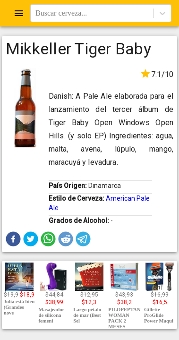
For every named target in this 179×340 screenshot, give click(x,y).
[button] (13, 238)
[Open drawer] (19, 13)
